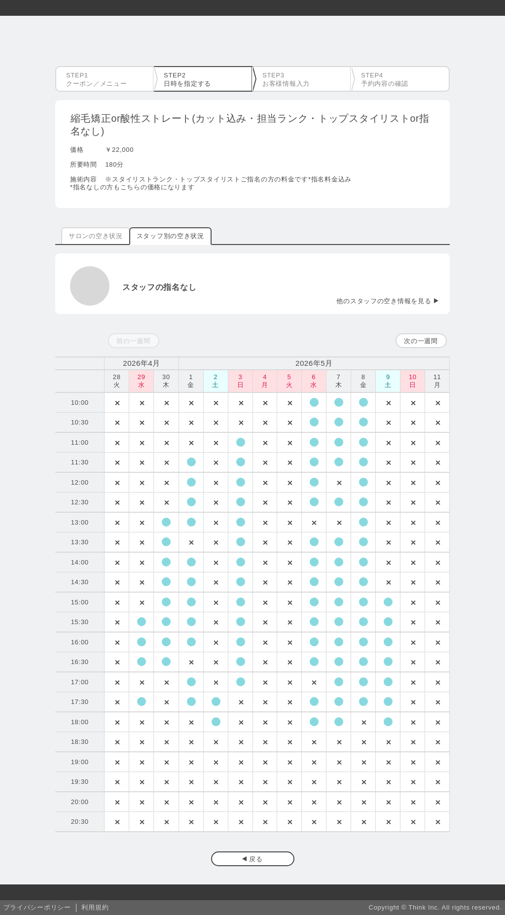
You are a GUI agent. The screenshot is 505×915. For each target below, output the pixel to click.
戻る (255, 859)
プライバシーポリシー (37, 907)
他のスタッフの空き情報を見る (383, 301)
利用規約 (94, 907)
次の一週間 (421, 341)
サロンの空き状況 (96, 236)
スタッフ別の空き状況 (170, 236)
